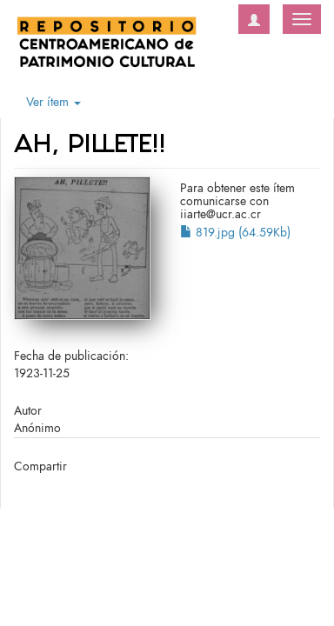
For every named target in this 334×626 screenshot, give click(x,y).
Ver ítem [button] (53, 102)
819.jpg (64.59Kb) (235, 232)
